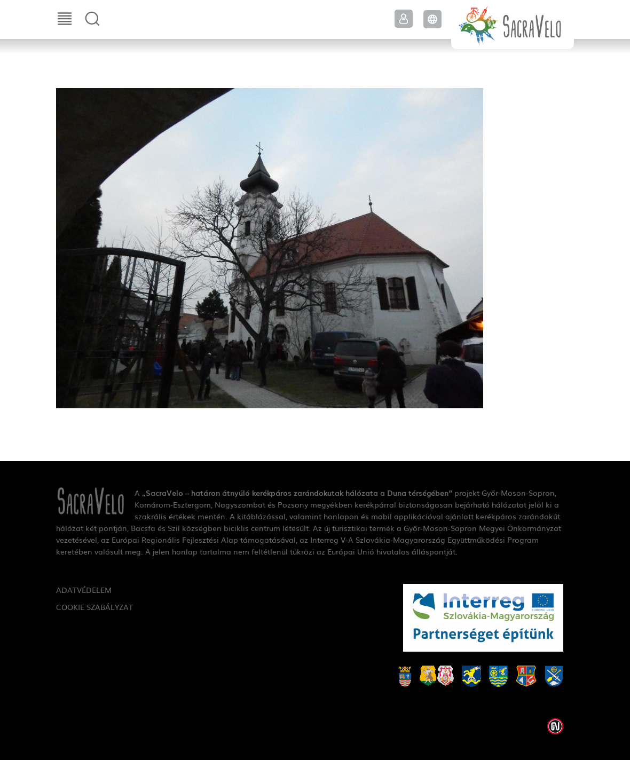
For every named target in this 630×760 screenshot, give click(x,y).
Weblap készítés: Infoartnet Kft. (555, 726)
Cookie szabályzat (94, 606)
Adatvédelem (84, 589)
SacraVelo (512, 24)
